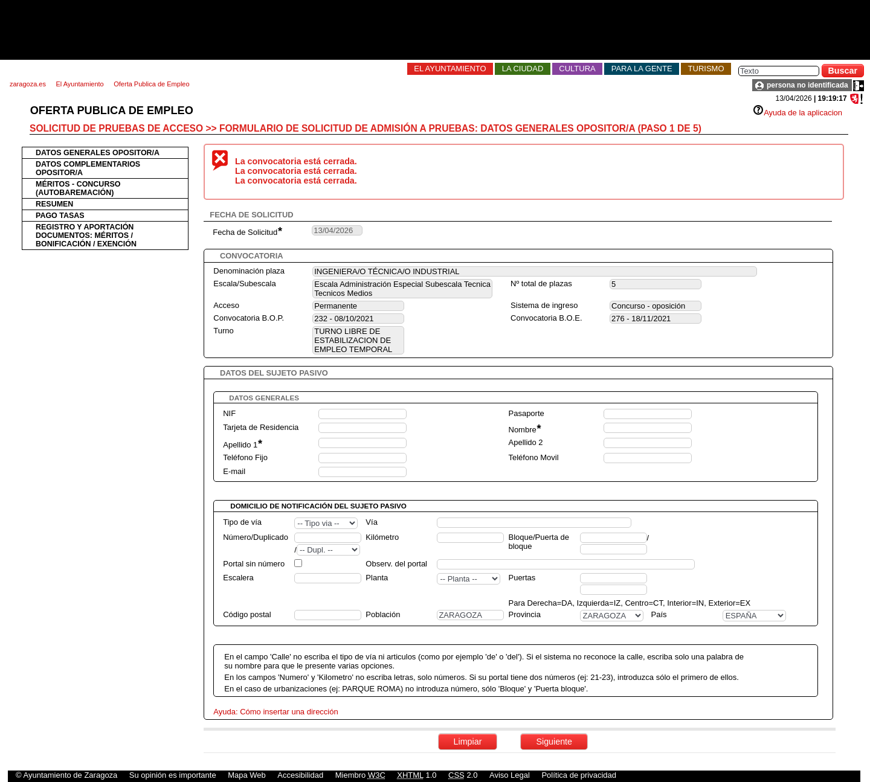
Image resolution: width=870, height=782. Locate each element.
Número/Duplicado (255, 537)
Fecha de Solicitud (247, 232)
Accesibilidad (300, 775)
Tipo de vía (242, 522)
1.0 (416, 775)
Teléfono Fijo (245, 457)
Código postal (247, 614)
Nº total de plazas (541, 283)
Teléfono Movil (534, 457)
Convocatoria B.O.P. (248, 317)
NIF (229, 413)
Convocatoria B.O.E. (546, 317)
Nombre (525, 429)
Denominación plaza (249, 270)
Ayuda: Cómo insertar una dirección (275, 711)
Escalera (238, 577)
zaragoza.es (28, 84)
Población (383, 614)
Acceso (226, 305)
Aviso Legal (509, 775)
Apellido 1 (242, 444)
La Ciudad (523, 68)
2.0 (462, 775)
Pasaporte (526, 413)
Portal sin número (254, 563)
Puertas (521, 577)
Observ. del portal (396, 563)
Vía (372, 522)
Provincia (524, 614)
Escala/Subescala (244, 283)
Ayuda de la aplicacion (797, 112)
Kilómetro (382, 537)
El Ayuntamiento (450, 68)
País (659, 614)
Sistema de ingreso (544, 305)
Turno (223, 330)
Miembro (360, 775)
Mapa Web (247, 775)
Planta (377, 577)
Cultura (577, 68)
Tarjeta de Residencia (260, 427)
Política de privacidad (578, 775)
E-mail (234, 471)
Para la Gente (641, 68)
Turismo (706, 68)
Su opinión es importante (172, 775)
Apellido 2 (526, 442)
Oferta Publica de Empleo (151, 84)
